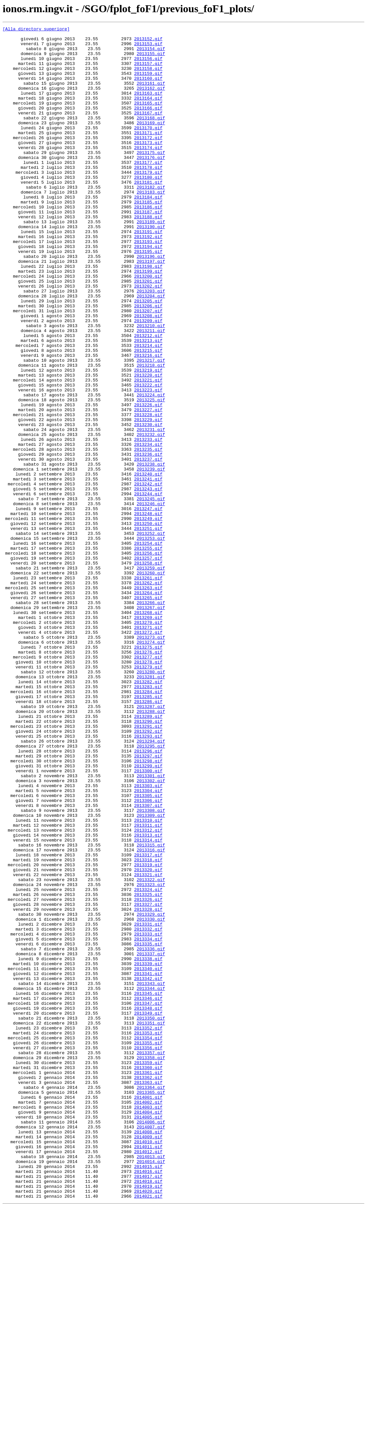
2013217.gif (151, 427)
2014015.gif (148, 1395)
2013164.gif (148, 113)
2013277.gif (148, 783)
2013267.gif (151, 724)
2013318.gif (148, 1027)
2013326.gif (148, 1074)
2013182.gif (151, 220)
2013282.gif (148, 813)
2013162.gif (151, 101)
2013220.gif (148, 445)
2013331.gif (148, 1104)
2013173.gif (148, 166)
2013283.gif (148, 819)
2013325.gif (148, 1068)
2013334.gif (148, 1122)
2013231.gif (151, 510)
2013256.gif (148, 659)
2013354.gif (148, 1240)
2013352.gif (148, 1229)
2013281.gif (151, 807)
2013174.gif (148, 172)
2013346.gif (148, 1193)
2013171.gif (148, 154)
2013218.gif (151, 433)
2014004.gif (148, 1330)
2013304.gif (148, 944)
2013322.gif (151, 1051)
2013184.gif (148, 231)
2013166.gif (148, 125)
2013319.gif (148, 1033)
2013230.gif (148, 504)
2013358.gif (151, 1264)
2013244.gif (148, 588)
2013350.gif (151, 1217)
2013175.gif (151, 178)
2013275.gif (148, 772)
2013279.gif (148, 795)
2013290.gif (148, 861)
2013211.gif (151, 392)
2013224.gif (151, 469)
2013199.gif (148, 320)
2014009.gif (148, 1359)
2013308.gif (151, 967)
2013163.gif (148, 107)
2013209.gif (148, 380)
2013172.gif (148, 160)
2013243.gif (148, 582)
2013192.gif (148, 279)
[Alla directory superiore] (36, 30)
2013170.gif (148, 148)
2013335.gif (148, 1128)
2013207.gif (148, 368)
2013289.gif (148, 855)
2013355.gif (148, 1246)
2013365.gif (151, 1306)
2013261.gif (148, 688)
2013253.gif (151, 641)
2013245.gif (151, 594)
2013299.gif (148, 914)
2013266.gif (151, 718)
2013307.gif (148, 962)
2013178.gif (148, 196)
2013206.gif (148, 362)
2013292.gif (148, 872)
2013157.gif (148, 71)
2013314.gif (148, 1003)
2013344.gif (151, 1181)
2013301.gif (151, 926)
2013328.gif (148, 1086)
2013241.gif (148, 570)
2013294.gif (151, 884)
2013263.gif (148, 700)
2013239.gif (151, 558)
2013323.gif (151, 1056)
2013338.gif (148, 1146)
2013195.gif (148, 297)
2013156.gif (148, 65)
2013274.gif (151, 766)
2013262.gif (148, 694)
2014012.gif (148, 1377)
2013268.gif (148, 730)
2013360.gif (148, 1276)
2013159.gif (148, 83)
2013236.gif (148, 540)
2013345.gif (148, 1187)
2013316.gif (151, 1015)
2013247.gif (148, 605)
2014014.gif (151, 1389)
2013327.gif (148, 1080)
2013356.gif (148, 1252)
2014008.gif (148, 1353)
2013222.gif (148, 457)
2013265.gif (148, 712)
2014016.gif (148, 1401)
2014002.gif (148, 1318)
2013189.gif (151, 261)
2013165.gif (148, 119)
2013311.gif (148, 985)
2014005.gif (148, 1335)
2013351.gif (151, 1223)
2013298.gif (148, 908)
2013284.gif (148, 825)
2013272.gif (148, 754)
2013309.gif (151, 973)
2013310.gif (148, 979)
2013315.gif (151, 1009)
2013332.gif (148, 1110)
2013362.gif (148, 1288)
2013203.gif (151, 344)
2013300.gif (148, 920)
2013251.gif (148, 629)
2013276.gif (148, 778)
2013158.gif (148, 77)
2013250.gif (148, 623)
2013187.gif (148, 249)
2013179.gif (148, 202)
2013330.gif (151, 1098)
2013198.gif (148, 315)
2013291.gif (148, 867)
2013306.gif (148, 956)
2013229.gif (148, 499)
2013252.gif (151, 635)
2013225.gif (151, 475)
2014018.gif (148, 1413)
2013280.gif (151, 801)
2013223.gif (148, 463)
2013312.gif (148, 991)
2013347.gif (148, 1199)
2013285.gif (148, 831)
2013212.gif (148, 398)
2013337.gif (151, 1140)
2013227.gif (148, 487)
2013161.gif (151, 95)
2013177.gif (148, 190)
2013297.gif (148, 902)
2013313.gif (148, 997)
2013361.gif (148, 1282)
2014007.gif (151, 1347)
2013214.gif (148, 410)
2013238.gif (151, 552)
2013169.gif (151, 142)
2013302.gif (151, 932)
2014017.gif (148, 1407)
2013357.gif (151, 1258)
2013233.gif (148, 522)
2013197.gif (151, 309)
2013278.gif (148, 789)
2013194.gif (148, 291)
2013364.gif (151, 1300)
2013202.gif (148, 338)
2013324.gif (148, 1062)
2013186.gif (148, 243)
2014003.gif (148, 1324)
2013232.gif (151, 516)
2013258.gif (148, 671)
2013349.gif (148, 1211)
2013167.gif (148, 131)
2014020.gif (148, 1424)
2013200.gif (148, 326)
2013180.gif (148, 208)
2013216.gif (148, 421)
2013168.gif (151, 136)
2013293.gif (148, 878)
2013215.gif (148, 415)
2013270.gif (148, 742)
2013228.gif (148, 493)
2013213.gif (148, 404)
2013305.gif (148, 950)
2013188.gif (148, 255)
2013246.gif (151, 599)
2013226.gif (148, 481)
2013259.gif (151, 677)
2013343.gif (151, 1175)
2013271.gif (148, 748)
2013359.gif (148, 1270)
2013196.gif (151, 303)
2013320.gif (148, 1039)
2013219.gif (148, 439)
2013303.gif (148, 938)
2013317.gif (148, 1021)
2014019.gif (148, 1419)
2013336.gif (151, 1134)
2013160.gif (148, 89)
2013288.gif (151, 849)
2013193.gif (148, 285)
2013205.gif (148, 356)
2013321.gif (148, 1045)
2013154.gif (151, 53)
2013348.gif (148, 1205)
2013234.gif (148, 528)
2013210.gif (151, 386)
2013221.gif (148, 451)
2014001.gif (148, 1312)
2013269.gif (148, 736)
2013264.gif (148, 706)
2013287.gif (151, 843)
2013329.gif (151, 1092)
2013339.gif (148, 1151)
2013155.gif (151, 59)
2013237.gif (148, 546)
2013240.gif (148, 564)
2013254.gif (148, 647)
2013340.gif (148, 1157)
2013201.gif (148, 332)
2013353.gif (148, 1235)
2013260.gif (151, 683)
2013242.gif (148, 576)
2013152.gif (148, 42)
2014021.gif (148, 1430)
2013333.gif (148, 1116)
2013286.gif (148, 837)
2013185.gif (148, 237)
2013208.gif (148, 374)
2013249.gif (148, 617)
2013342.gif (148, 1169)
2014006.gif (151, 1341)
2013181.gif (148, 214)
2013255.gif (148, 653)
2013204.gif (151, 350)
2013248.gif (148, 611)
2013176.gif (151, 184)
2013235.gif (148, 534)
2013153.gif (148, 47)
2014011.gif (148, 1371)
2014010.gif (148, 1365)
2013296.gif (148, 896)
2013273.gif (151, 760)
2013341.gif (148, 1163)
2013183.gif (151, 226)
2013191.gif (148, 273)
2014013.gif (151, 1383)
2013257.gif (148, 665)
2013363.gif (148, 1294)
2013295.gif (151, 890)
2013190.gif (151, 267)
